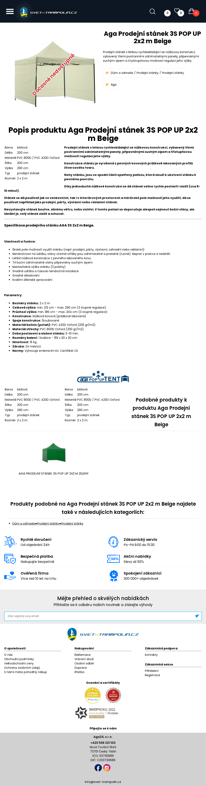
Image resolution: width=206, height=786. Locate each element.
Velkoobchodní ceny (19, 663)
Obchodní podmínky (19, 659)
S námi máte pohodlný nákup (25, 672)
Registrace (152, 675)
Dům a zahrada (122, 73)
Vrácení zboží (84, 659)
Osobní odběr (84, 663)
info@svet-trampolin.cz (103, 782)
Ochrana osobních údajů (22, 668)
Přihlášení (152, 671)
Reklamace (83, 655)
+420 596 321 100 (103, 743)
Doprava (81, 668)
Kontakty (151, 655)
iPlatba (79, 672)
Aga (113, 84)
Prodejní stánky (148, 73)
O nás (8, 655)
